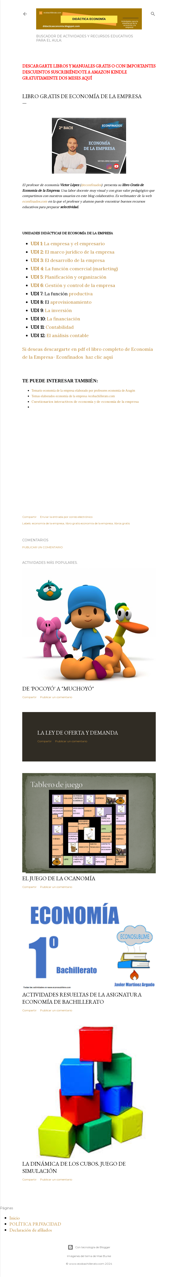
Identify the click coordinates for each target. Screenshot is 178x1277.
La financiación (55, 319)
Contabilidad (52, 327)
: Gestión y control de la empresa (73, 285)
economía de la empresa (48, 523)
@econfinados (91, 185)
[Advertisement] (89, 462)
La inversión (51, 310)
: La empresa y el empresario (68, 243)
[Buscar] (153, 12)
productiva (62, 294)
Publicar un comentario (42, 547)
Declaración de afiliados (30, 1230)
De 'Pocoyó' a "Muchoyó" (58, 688)
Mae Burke (104, 1256)
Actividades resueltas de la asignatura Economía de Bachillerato (82, 998)
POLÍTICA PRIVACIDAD (35, 1224)
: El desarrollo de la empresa (68, 260)
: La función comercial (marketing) (74, 268)
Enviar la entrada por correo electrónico (66, 517)
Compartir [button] (29, 517)
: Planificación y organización (68, 277)
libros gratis (122, 523)
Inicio (14, 1218)
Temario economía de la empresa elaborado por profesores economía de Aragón (83, 390)
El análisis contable (60, 335)
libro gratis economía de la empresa (89, 523)
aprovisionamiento (61, 302)
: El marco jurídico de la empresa (72, 252)
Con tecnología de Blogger (89, 1247)
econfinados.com (34, 201)
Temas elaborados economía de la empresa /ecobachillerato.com (73, 396)
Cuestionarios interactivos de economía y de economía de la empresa (85, 402)
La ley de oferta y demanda (77, 732)
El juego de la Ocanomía (58, 878)
